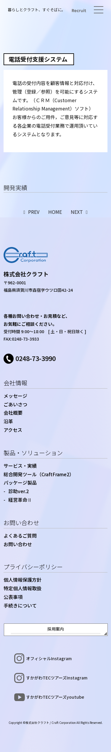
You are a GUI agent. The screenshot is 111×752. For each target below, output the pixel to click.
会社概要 (13, 412)
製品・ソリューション (33, 452)
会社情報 (15, 383)
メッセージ (15, 395)
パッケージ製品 (20, 482)
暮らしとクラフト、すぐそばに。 (36, 9)
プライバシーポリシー (33, 566)
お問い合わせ (21, 522)
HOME (55, 211)
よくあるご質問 (20, 535)
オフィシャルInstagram (49, 658)
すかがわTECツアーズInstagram (56, 678)
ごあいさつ (15, 404)
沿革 (8, 421)
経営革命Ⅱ (20, 499)
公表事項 (13, 596)
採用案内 (55, 629)
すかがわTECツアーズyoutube (55, 697)
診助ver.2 (18, 491)
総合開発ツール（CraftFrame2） (39, 474)
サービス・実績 (20, 465)
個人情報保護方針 (22, 579)
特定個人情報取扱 (22, 588)
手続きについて (20, 605)
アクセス (13, 429)
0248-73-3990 (35, 358)
